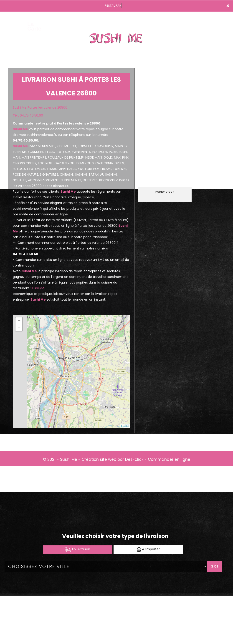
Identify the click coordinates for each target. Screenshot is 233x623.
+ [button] (19, 320)
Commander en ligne (169, 459)
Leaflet (125, 426)
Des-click (134, 459)
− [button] (19, 327)
